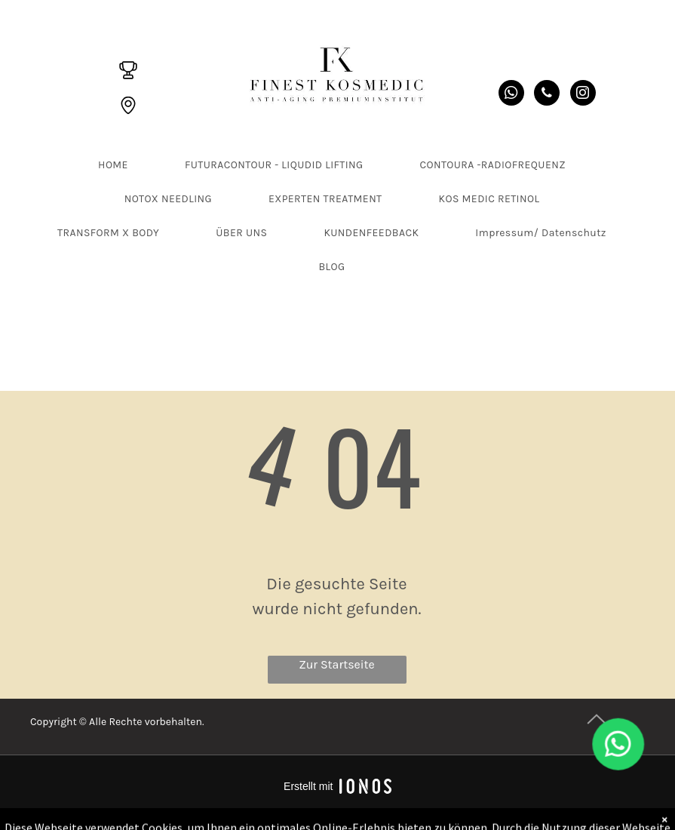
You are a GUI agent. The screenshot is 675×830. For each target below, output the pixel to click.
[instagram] (583, 94)
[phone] (547, 94)
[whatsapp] (511, 94)
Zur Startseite (337, 664)
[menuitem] (118, 165)
